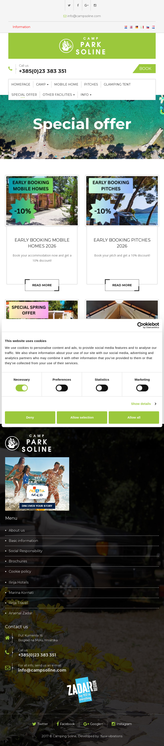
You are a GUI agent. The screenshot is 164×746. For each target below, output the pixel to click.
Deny (30, 417)
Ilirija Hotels (18, 582)
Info (86, 95)
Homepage (20, 84)
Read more (42, 285)
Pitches (91, 84)
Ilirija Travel (18, 603)
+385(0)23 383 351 (37, 655)
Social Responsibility (25, 551)
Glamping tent (117, 84)
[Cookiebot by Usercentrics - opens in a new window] (140, 325)
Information (21, 27)
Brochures (18, 561)
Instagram (122, 724)
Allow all (134, 417)
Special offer (24, 95)
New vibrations (111, 736)
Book (145, 68)
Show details (141, 403)
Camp (42, 84)
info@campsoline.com (82, 16)
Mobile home (66, 84)
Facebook (66, 724)
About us (17, 530)
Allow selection (82, 417)
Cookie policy (20, 571)
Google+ (93, 724)
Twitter (40, 724)
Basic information (23, 541)
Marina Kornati (21, 592)
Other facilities (59, 95)
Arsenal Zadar (20, 613)
